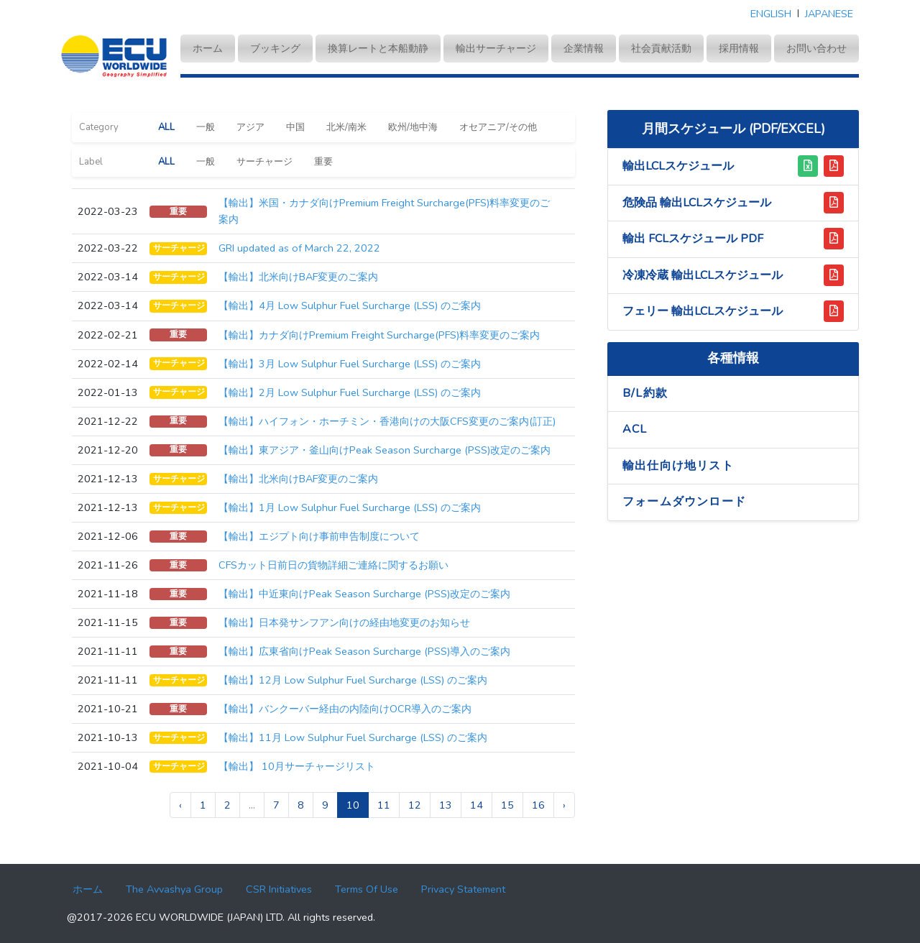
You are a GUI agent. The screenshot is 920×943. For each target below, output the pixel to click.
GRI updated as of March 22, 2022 (299, 248)
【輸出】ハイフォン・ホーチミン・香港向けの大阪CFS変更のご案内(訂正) (387, 421)
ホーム (214, 47)
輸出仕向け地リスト (678, 466)
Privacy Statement (463, 889)
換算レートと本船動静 (378, 48)
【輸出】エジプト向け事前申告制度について (319, 536)
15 (507, 805)
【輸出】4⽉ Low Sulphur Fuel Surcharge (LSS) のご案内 (349, 305)
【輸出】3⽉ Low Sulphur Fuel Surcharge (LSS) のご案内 (349, 363)
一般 (205, 127)
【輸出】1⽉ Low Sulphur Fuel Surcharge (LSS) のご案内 (349, 507)
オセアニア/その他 (498, 127)
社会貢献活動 (661, 48)
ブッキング (275, 48)
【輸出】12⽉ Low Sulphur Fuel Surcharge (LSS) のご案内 (352, 680)
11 (383, 805)
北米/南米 (346, 127)
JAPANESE (829, 13)
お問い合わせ (816, 48)
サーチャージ (264, 161)
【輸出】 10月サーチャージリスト (296, 766)
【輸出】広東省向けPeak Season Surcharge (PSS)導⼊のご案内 (364, 651)
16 (538, 805)
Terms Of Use (366, 889)
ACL (635, 429)
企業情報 (584, 48)
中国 (295, 127)
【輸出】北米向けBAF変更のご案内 (298, 277)
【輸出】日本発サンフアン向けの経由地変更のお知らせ (344, 622)
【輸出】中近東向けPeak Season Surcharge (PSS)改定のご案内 (364, 593)
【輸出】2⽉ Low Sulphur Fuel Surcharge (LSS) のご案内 (349, 392)
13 (445, 805)
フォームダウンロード (684, 502)
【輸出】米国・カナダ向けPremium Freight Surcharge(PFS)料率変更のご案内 (384, 211)
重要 (323, 161)
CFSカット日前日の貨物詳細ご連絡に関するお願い (333, 565)
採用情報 (739, 48)
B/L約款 (645, 393)
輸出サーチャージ (496, 48)
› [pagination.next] (564, 805)
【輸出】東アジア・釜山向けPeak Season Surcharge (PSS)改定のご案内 (384, 450)
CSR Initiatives (279, 889)
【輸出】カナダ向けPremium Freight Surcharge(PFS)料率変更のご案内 (379, 335)
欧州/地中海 (413, 127)
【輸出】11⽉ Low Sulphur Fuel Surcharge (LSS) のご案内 (352, 737)
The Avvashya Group (174, 889)
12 (414, 805)
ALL (166, 127)
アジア (250, 127)
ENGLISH (770, 13)
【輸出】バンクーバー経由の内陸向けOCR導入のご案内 (345, 709)
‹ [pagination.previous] (180, 805)
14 (476, 805)
